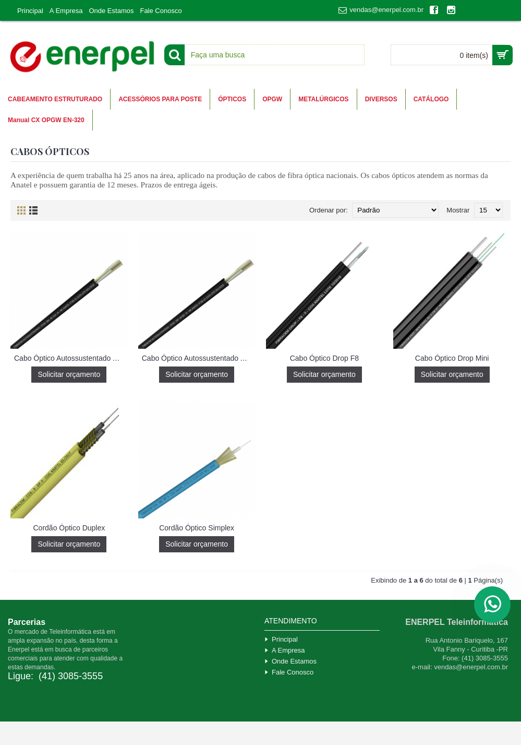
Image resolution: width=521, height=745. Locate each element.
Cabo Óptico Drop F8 (324, 358)
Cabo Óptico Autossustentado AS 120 (71, 358)
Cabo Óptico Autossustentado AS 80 (199, 358)
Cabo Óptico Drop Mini (452, 358)
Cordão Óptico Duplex (69, 528)
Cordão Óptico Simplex (196, 528)
